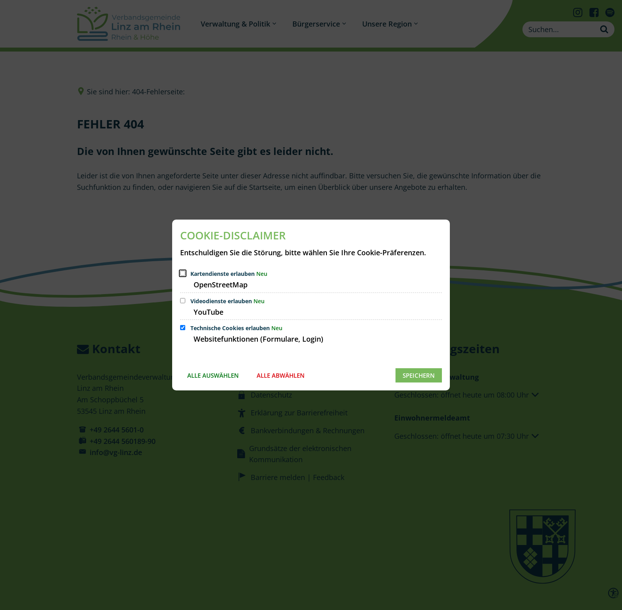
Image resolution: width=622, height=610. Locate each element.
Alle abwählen (281, 375)
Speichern (419, 375)
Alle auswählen (213, 375)
